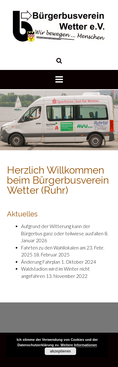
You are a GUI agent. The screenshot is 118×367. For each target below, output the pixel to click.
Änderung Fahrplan (40, 262)
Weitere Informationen (78, 345)
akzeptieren (60, 351)
